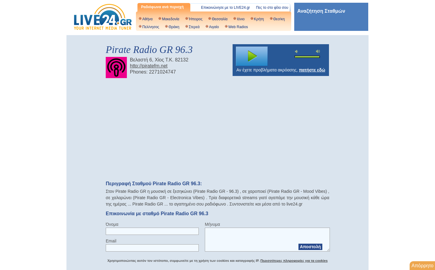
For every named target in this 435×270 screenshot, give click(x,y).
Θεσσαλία (219, 19)
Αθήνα (147, 19)
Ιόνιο (240, 19)
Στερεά (194, 27)
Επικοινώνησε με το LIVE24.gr (225, 7)
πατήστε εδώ (312, 70)
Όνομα (112, 224)
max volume (318, 51)
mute (297, 51)
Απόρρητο (422, 265)
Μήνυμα (212, 224)
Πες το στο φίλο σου (272, 7)
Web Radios (238, 27)
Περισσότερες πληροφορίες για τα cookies (294, 260)
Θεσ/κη (279, 19)
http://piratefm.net (149, 65)
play (252, 56)
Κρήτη (259, 19)
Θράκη (174, 27)
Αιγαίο (214, 27)
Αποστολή (310, 246)
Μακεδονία (170, 19)
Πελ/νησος (150, 27)
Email (111, 241)
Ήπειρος (196, 19)
